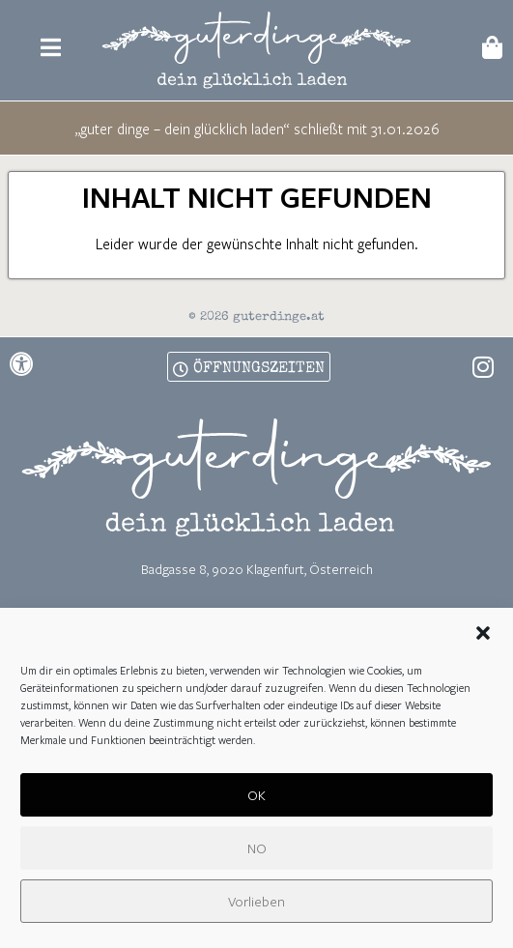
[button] (483, 636)
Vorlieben (256, 904)
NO (257, 851)
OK (256, 798)
